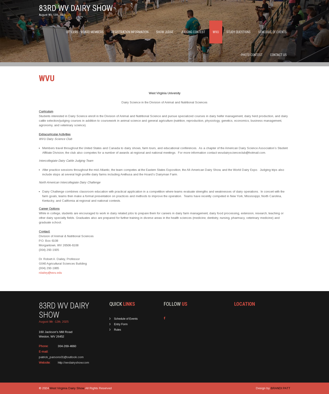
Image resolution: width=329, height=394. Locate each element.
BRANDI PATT (280, 388)
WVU (216, 32)
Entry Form (120, 324)
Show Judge (164, 32)
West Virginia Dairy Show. (67, 388)
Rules (117, 329)
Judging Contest (193, 32)
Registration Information (130, 32)
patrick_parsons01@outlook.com (61, 357)
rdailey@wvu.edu (50, 272)
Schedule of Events (272, 32)
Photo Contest (252, 55)
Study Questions (238, 32)
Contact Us (278, 55)
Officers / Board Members (85, 32)
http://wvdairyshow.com (73, 362)
